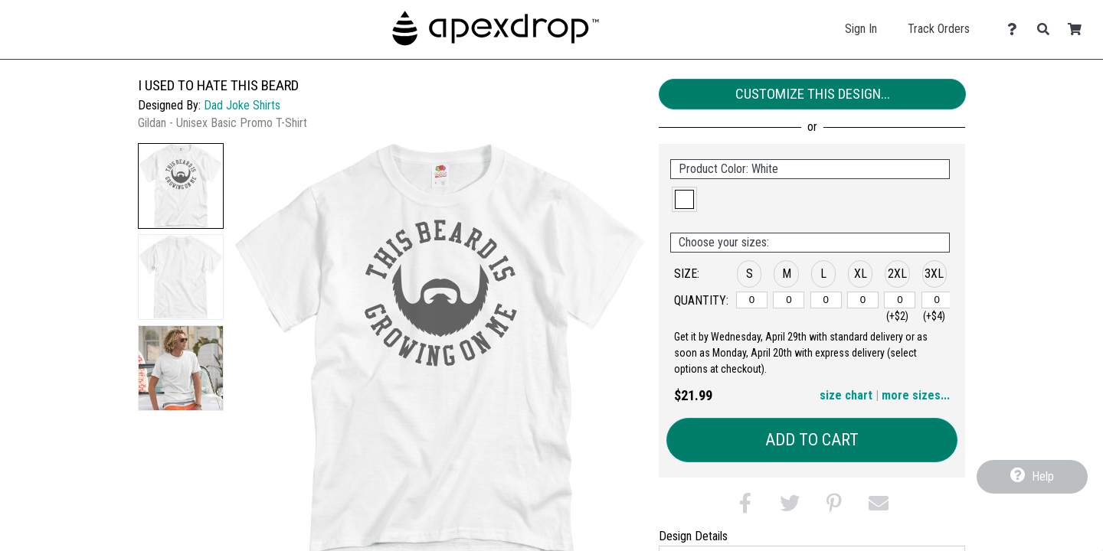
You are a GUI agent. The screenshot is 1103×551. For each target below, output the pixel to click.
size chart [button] (846, 395)
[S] (752, 300)
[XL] (863, 300)
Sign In (861, 28)
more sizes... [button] (916, 395)
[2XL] (899, 300)
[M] (788, 300)
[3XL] (937, 300)
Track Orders (939, 28)
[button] (181, 186)
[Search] (1047, 29)
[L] (826, 300)
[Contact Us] (1016, 29)
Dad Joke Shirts (242, 105)
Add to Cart (812, 439)
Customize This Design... (812, 94)
